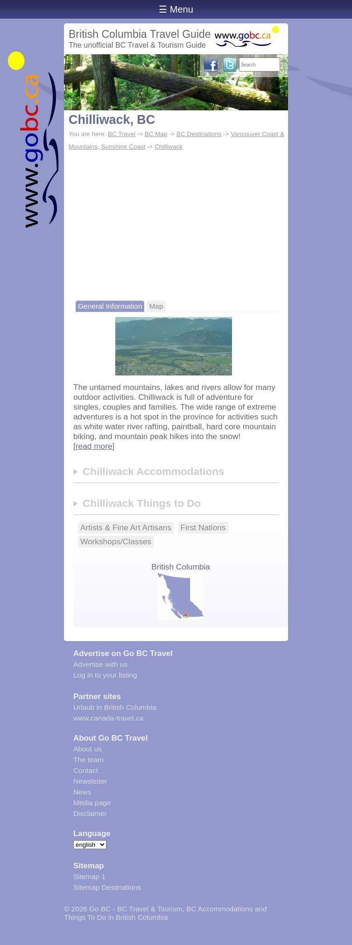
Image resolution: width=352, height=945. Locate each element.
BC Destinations (198, 133)
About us (87, 749)
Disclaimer (90, 813)
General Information (110, 306)
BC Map (156, 133)
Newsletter (90, 781)
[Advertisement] (176, 223)
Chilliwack (169, 146)
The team (88, 760)
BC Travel (121, 133)
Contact (85, 770)
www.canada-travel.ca (108, 718)
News (82, 792)
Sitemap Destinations (107, 887)
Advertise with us (100, 664)
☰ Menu (176, 9)
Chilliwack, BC (112, 120)
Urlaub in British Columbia (114, 707)
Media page (92, 803)
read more (94, 446)
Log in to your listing (105, 675)
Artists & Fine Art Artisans (125, 527)
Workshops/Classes (115, 541)
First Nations (203, 527)
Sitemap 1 (89, 876)
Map (156, 306)
